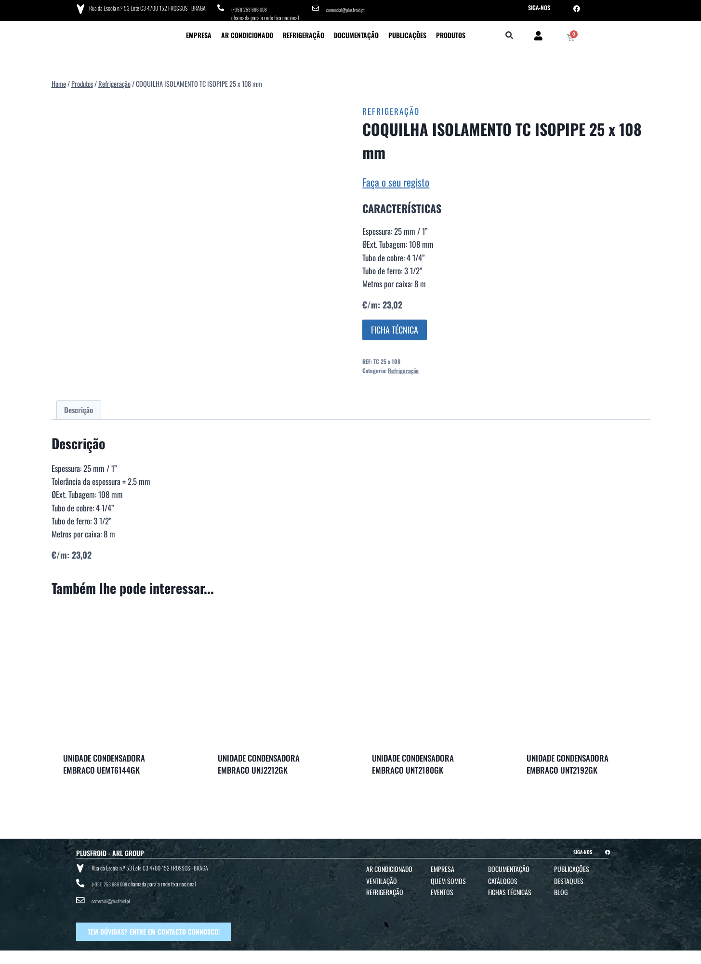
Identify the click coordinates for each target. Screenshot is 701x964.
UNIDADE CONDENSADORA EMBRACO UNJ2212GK (259, 761)
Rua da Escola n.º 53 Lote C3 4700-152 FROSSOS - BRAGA (145, 7)
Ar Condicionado (247, 32)
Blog (561, 889)
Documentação (356, 32)
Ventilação (381, 877)
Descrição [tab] (78, 406)
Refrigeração (303, 32)
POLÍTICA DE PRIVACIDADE (401, 955)
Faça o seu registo (395, 178)
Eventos (442, 889)
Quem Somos (448, 877)
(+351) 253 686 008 (252, 7)
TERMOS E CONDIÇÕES (351, 955)
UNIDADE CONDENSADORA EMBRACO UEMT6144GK (104, 761)
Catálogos (502, 877)
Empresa (199, 32)
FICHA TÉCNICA (394, 326)
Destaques (568, 877)
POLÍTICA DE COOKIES (451, 955)
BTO (581, 955)
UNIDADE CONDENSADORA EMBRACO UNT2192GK (567, 761)
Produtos (450, 32)
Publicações (407, 32)
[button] (509, 33)
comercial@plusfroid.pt (349, 7)
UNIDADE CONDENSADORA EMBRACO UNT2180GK (413, 761)
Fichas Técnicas (509, 889)
